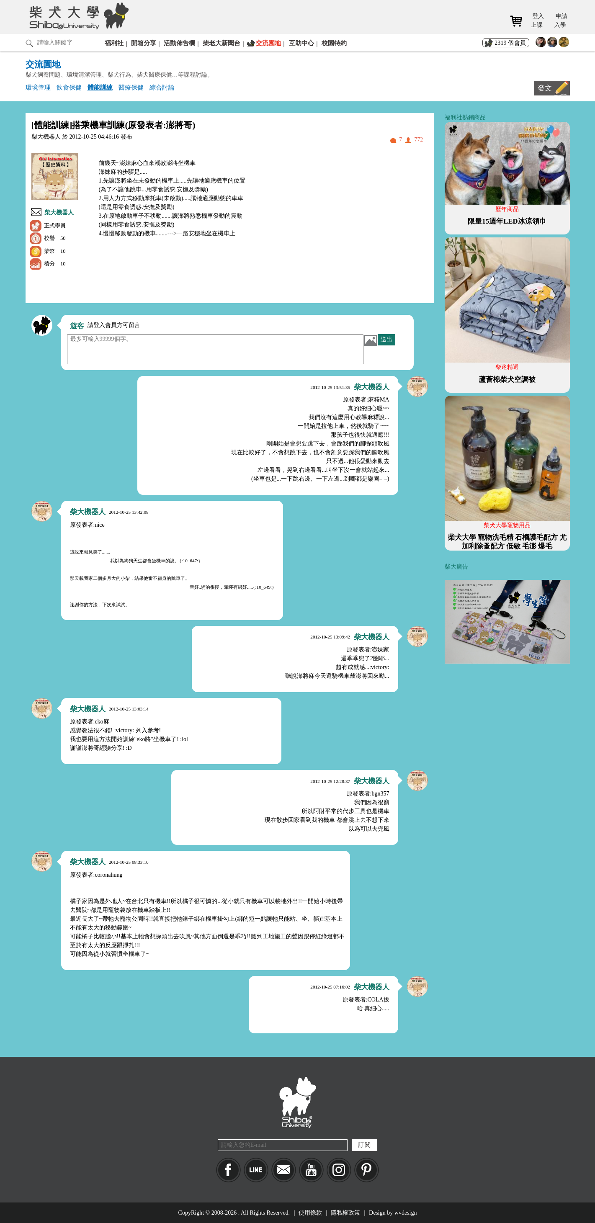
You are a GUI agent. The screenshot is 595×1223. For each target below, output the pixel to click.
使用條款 (310, 1213)
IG (338, 1170)
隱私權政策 (345, 1213)
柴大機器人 (59, 212)
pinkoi (366, 1170)
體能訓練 (100, 87)
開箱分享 (143, 42)
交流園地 (268, 42)
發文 (545, 88)
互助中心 (301, 42)
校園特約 (334, 42)
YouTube (311, 1170)
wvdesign (405, 1213)
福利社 (114, 42)
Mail (283, 1170)
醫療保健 (131, 87)
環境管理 (38, 87)
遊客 (77, 326)
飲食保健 (69, 87)
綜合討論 (162, 87)
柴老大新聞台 (221, 42)
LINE (256, 1170)
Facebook (228, 1170)
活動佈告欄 (179, 42)
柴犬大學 (78, 15)
